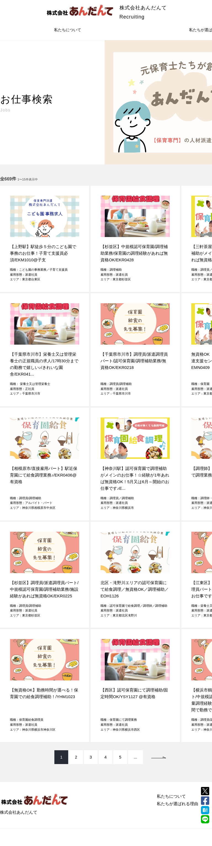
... (135, 757)
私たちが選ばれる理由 (177, 803)
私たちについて (67, 30)
